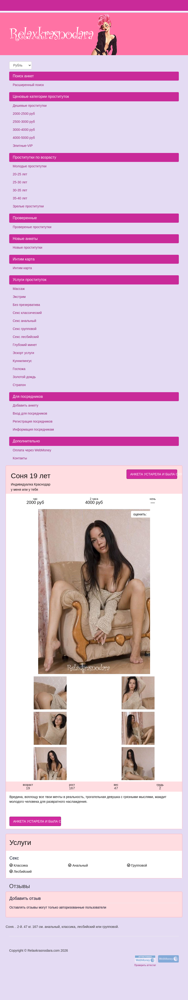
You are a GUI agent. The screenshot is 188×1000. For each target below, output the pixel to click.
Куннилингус (22, 361)
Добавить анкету (25, 405)
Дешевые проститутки (30, 105)
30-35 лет (20, 190)
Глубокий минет (25, 345)
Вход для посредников (30, 413)
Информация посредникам (33, 429)
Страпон (19, 385)
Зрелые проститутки (28, 206)
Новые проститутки (27, 247)
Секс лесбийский (26, 337)
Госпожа (19, 369)
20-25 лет (20, 174)
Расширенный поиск (28, 85)
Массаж (19, 289)
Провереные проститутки (32, 227)
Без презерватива (26, 305)
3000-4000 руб (24, 130)
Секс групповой (25, 329)
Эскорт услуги (23, 353)
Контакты (20, 458)
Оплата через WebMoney (32, 450)
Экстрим (19, 297)
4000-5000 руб (24, 138)
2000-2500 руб (24, 113)
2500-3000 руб (24, 121)
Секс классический (27, 313)
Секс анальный (24, 321)
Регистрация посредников (33, 421)
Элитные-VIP (23, 146)
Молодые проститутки (29, 166)
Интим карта (22, 268)
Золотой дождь (24, 377)
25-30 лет (20, 182)
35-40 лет (20, 198)
